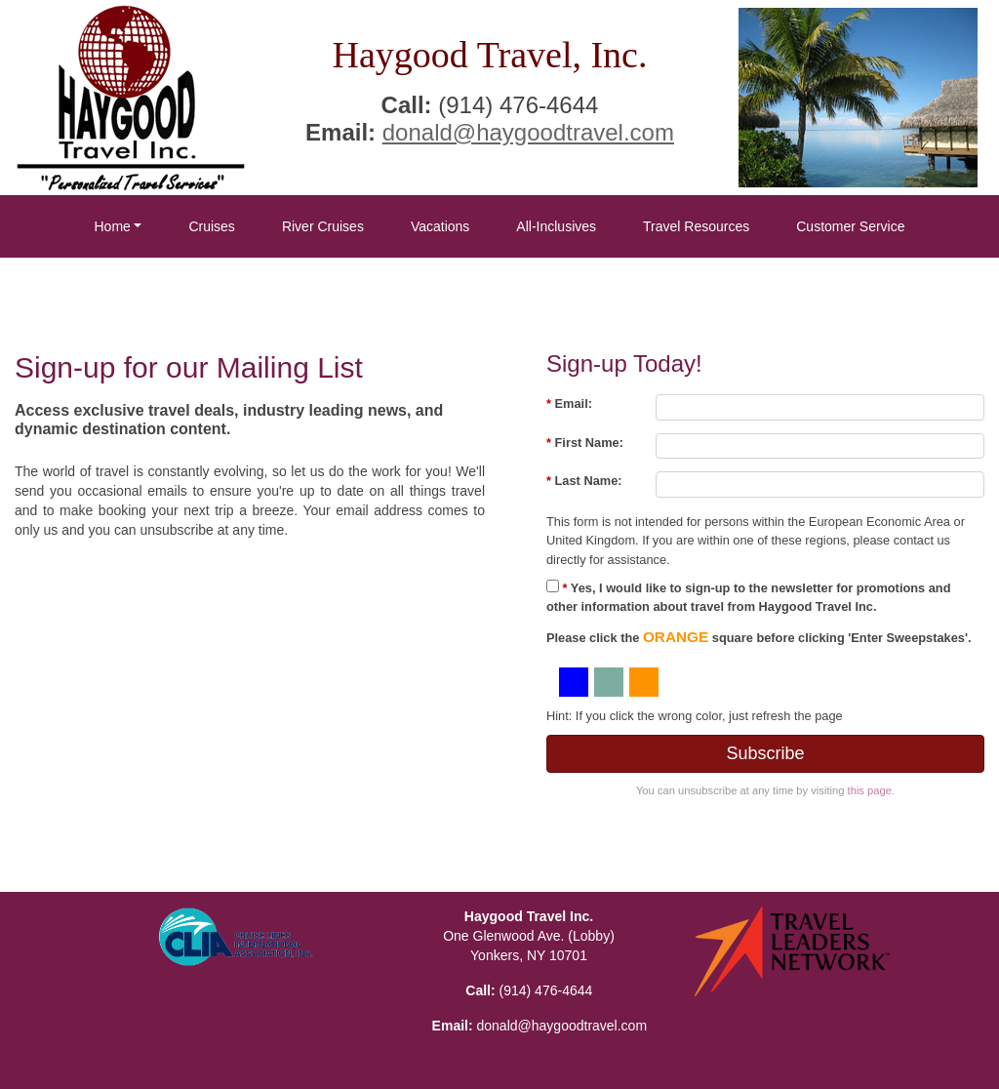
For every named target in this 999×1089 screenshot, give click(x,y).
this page (870, 790)
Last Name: (584, 480)
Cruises (211, 226)
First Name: (584, 442)
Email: (569, 403)
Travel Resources (696, 226)
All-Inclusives (556, 226)
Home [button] (112, 226)
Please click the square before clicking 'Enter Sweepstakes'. (759, 636)
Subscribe (765, 753)
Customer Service (850, 226)
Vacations (440, 226)
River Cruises (323, 226)
